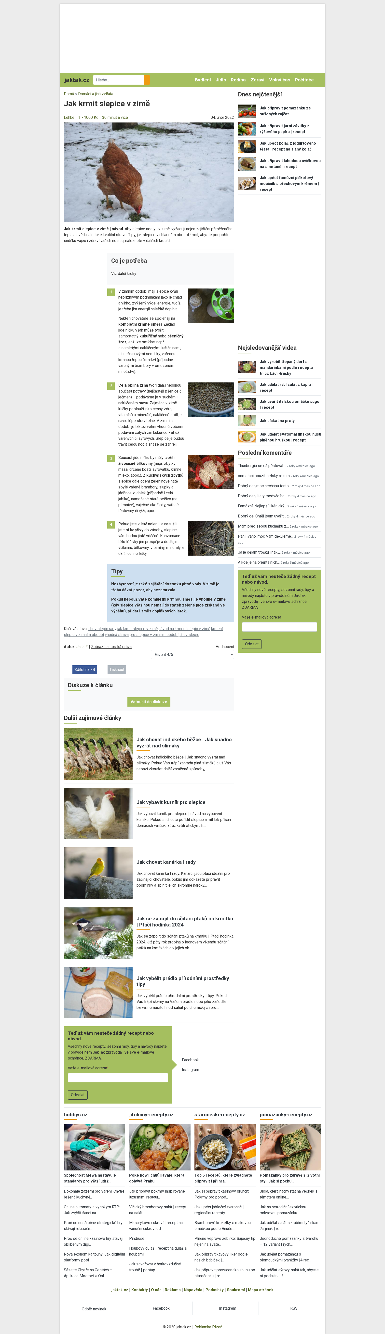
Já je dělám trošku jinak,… (259, 552)
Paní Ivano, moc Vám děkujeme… (265, 536)
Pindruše (136, 1238)
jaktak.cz (119, 1290)
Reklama (173, 1290)
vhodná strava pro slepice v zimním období (142, 634)
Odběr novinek (94, 1309)
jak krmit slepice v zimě (137, 628)
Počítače (304, 80)
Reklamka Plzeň (208, 1327)
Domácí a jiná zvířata (95, 93)
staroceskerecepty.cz (219, 1115)
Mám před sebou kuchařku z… (263, 526)
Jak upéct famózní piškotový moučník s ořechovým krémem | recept (289, 183)
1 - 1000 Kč (88, 117)
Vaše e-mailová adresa (87, 1068)
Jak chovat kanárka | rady (166, 862)
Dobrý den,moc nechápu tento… (264, 486)
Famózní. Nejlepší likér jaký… (262, 506)
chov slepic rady (102, 628)
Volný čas (279, 80)
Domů (69, 93)
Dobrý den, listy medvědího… (262, 496)
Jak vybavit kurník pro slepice (171, 802)
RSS (294, 1308)
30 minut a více (115, 117)
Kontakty (139, 1290)
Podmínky (215, 1290)
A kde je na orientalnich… (259, 562)
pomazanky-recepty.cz (286, 1115)
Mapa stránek (261, 1290)
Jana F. (82, 646)
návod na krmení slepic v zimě (184, 628)
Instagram (190, 1069)
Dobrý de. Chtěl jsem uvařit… (262, 516)
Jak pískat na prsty (277, 420)
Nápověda (193, 1290)
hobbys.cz (75, 1115)
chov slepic (189, 634)
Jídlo (221, 80)
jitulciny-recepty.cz (151, 1115)
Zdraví (257, 80)
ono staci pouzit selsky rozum (264, 475)
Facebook (190, 1060)
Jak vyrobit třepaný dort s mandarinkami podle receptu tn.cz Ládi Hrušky (286, 367)
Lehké (69, 117)
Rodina (238, 80)
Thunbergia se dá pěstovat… (262, 465)
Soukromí (236, 1290)
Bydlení (203, 80)
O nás (156, 1290)
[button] (149, 172)
